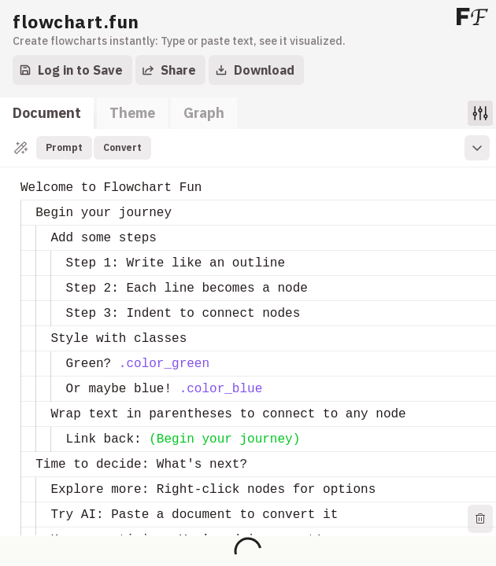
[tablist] (118, 113)
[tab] (47, 113)
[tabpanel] (248, 332)
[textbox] (20, 175)
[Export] (170, 70)
